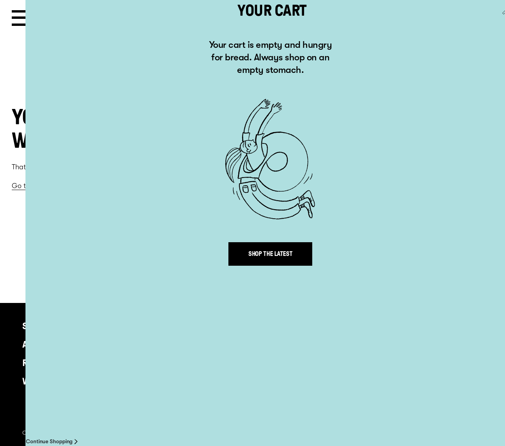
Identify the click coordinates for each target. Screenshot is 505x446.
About (35, 344)
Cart (413, 20)
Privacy (144, 433)
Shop (32, 326)
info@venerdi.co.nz (235, 332)
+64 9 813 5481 (223, 324)
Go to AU (479, 18)
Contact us (265, 433)
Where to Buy (212, 433)
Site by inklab (449, 433)
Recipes (38, 363)
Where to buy (50, 381)
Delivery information (309, 433)
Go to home (30, 186)
